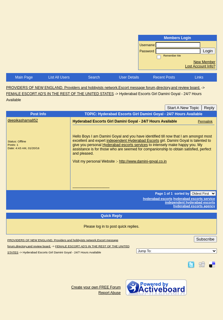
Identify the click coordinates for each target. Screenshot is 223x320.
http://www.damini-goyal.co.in (143, 161)
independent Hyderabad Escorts (133, 140)
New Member (204, 62)
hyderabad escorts (157, 198)
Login (208, 51)
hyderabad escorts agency (194, 206)
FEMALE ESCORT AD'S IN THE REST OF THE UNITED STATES (60, 94)
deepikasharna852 (23, 120)
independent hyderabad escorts (190, 202)
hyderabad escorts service (194, 198)
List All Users (59, 77)
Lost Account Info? (200, 66)
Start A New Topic (183, 107)
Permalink (205, 121)
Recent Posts (164, 77)
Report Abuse (109, 293)
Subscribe (205, 239)
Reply (209, 107)
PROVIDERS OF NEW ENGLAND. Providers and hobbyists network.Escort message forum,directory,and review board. (103, 88)
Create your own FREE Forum (96, 287)
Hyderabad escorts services (125, 145)
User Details (129, 77)
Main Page (23, 77)
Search (94, 77)
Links (199, 77)
